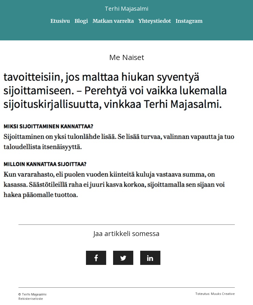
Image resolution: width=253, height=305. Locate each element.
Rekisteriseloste (30, 298)
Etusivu (60, 21)
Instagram (189, 21)
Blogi (81, 21)
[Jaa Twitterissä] (123, 258)
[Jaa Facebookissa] (96, 258)
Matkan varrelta (113, 21)
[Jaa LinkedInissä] (150, 258)
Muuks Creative (223, 293)
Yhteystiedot (154, 21)
